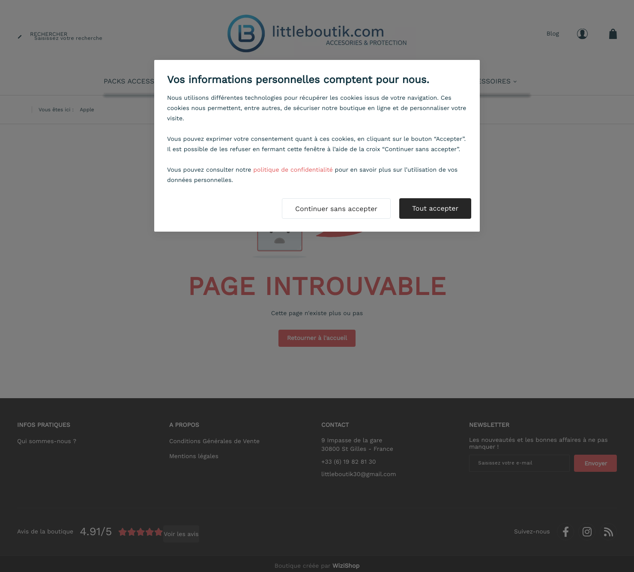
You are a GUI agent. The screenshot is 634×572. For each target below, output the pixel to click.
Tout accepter (435, 208)
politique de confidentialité (293, 170)
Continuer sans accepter (336, 209)
